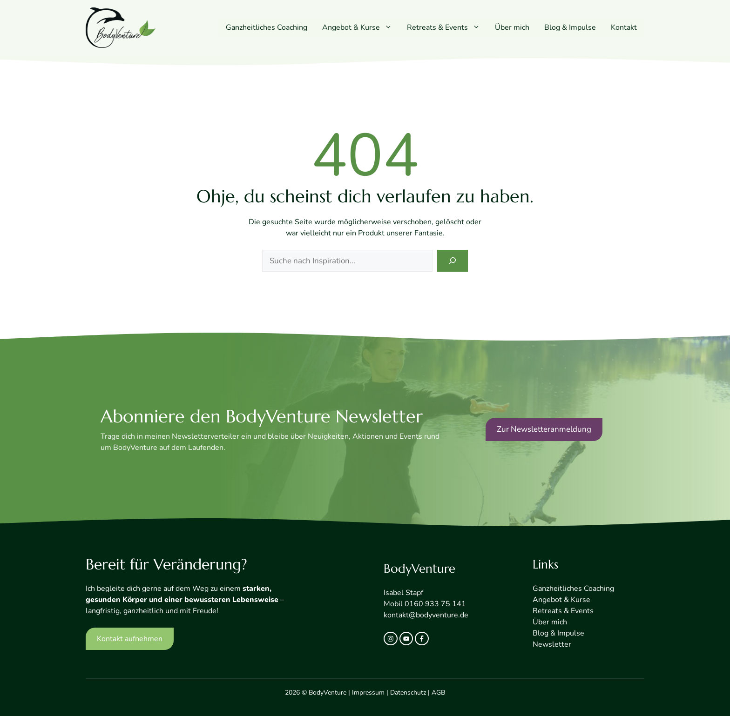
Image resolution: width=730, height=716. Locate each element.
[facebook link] (422, 639)
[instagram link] (391, 639)
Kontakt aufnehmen (129, 639)
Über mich (512, 27)
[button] (389, 27)
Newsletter (552, 644)
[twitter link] (406, 639)
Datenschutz (408, 692)
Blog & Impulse (570, 27)
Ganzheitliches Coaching (266, 27)
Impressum (368, 692)
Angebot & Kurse (360, 27)
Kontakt (624, 27)
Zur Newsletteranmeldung (544, 429)
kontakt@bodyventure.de (426, 615)
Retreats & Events (447, 27)
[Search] (452, 261)
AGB (438, 692)
